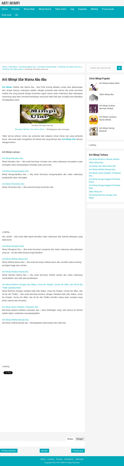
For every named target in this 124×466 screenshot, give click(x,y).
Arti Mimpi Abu (69, 139)
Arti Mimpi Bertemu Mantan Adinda (104, 159)
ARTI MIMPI (60, 463)
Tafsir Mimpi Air (95, 192)
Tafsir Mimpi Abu (106, 94)
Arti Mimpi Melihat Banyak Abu (15, 320)
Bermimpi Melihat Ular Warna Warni (29, 129)
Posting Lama (78, 451)
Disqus (70, 439)
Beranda (44, 451)
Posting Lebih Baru (9, 451)
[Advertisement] (62, 39)
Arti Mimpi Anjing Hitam (109, 83)
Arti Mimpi (7, 87)
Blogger (80, 439)
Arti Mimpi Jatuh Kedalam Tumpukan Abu (20, 307)
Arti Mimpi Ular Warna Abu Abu (102, 166)
